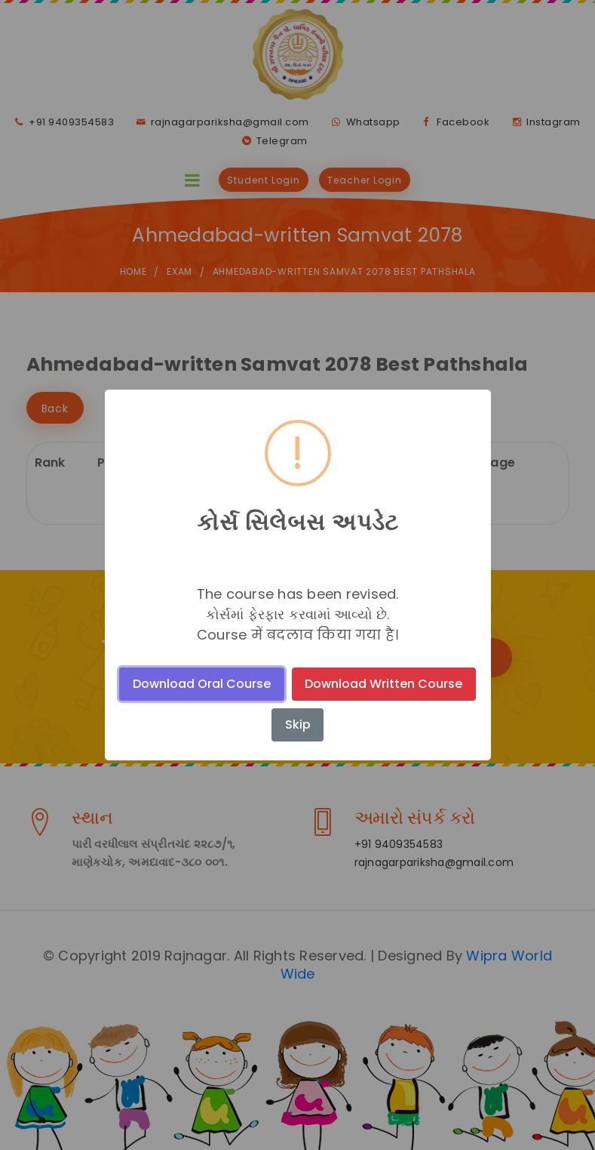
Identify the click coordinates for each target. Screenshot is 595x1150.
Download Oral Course (202, 683)
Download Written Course (383, 683)
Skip (298, 724)
